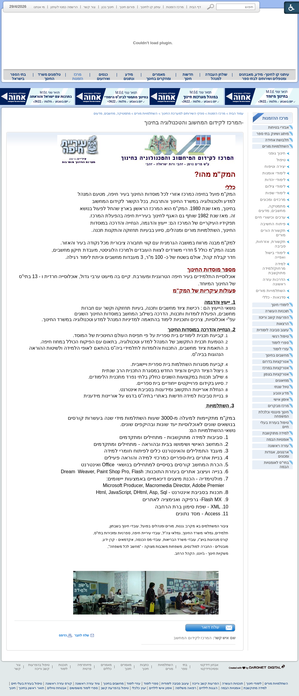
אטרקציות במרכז (275, 368)
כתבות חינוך (144, 666)
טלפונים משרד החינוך (49, 76)
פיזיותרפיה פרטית (84, 666)
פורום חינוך (127, 7)
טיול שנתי (281, 387)
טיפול (281, 160)
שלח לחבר (81, 635)
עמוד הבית (236, 113)
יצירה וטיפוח (275, 166)
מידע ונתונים (129, 76)
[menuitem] (264, 76)
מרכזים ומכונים (273, 199)
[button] (210, 7)
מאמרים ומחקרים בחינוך (158, 76)
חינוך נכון (107, 7)
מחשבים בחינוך (277, 355)
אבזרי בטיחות (278, 127)
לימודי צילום (275, 186)
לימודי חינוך (280, 305)
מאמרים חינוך (126, 666)
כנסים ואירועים (103, 76)
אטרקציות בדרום (275, 362)
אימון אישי (281, 399)
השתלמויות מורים (275, 146)
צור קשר (89, 7)
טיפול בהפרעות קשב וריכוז (38, 666)
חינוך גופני (277, 153)
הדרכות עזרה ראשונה (274, 281)
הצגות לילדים (208, 688)
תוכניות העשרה (277, 311)
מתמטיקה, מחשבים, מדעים (272, 208)
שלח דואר (210, 627)
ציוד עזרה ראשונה (87, 683)
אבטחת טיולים (56, 688)
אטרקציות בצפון (276, 374)
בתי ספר (184, 666)
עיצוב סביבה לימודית (273, 330)
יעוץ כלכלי (139, 688)
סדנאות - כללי (274, 297)
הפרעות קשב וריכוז (274, 317)
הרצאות (283, 324)
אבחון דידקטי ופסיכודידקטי (209, 666)
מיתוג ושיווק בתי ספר (272, 134)
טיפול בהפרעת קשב (115, 688)
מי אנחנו (39, 7)
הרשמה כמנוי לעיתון (64, 7)
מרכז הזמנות (175, 7)
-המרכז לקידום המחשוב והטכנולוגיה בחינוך (194, 123)
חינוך (12, 688)
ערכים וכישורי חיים (270, 217)
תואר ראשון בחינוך (31, 688)
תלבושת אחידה (277, 140)
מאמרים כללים (106, 666)
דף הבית (195, 7)
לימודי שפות (275, 193)
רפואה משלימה (185, 688)
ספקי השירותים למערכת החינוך (182, 113)
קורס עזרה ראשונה (58, 683)
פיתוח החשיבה (273, 224)
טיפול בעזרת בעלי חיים (26, 683)
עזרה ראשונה (278, 446)
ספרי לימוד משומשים (84, 688)
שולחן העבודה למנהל (216, 76)
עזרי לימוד (281, 349)
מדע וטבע (281, 393)
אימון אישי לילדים (160, 688)
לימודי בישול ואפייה (275, 254)
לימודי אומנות (274, 173)
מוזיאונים (282, 381)
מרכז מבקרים (278, 406)
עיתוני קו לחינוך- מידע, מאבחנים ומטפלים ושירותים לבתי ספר (264, 76)
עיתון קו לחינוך (150, 7)
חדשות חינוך (188, 76)
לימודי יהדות (275, 179)
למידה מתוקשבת (275, 433)
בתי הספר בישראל (18, 76)
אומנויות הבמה (277, 439)
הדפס (63, 635)
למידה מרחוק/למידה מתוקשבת (274, 268)
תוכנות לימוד (62, 666)
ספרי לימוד (280, 343)
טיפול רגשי (280, 336)
